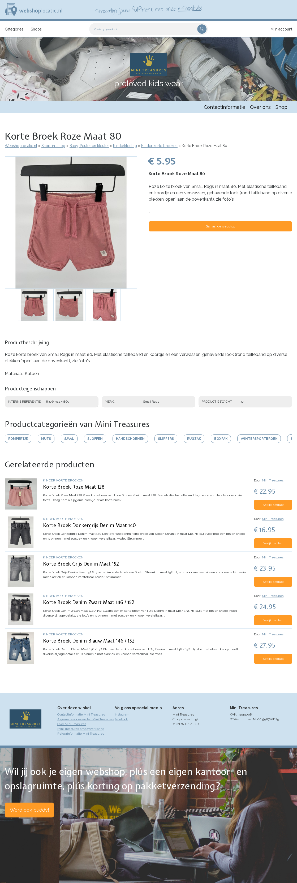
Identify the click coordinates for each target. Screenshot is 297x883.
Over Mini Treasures (71, 724)
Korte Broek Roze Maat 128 (74, 487)
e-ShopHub (189, 8)
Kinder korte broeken (159, 146)
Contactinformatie (224, 107)
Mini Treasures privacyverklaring (80, 729)
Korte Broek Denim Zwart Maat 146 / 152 (88, 602)
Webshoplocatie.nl (21, 146)
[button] (71, 222)
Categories (14, 29)
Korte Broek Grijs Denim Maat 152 (81, 564)
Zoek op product (105, 29)
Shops (36, 29)
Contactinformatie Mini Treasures (81, 714)
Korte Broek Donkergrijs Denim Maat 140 (89, 525)
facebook (121, 719)
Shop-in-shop (53, 146)
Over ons (260, 107)
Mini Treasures (272, 480)
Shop (281, 107)
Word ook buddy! (29, 810)
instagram (122, 714)
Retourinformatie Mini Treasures (80, 733)
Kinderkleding (125, 146)
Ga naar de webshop (220, 226)
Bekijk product (273, 505)
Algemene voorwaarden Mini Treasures (85, 719)
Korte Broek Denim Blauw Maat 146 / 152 (89, 641)
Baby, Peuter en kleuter (89, 146)
